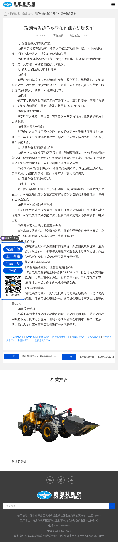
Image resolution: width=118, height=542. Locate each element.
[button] (115, 238)
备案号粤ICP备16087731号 (89, 535)
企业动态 (27, 13)
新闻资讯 (15, 13)
